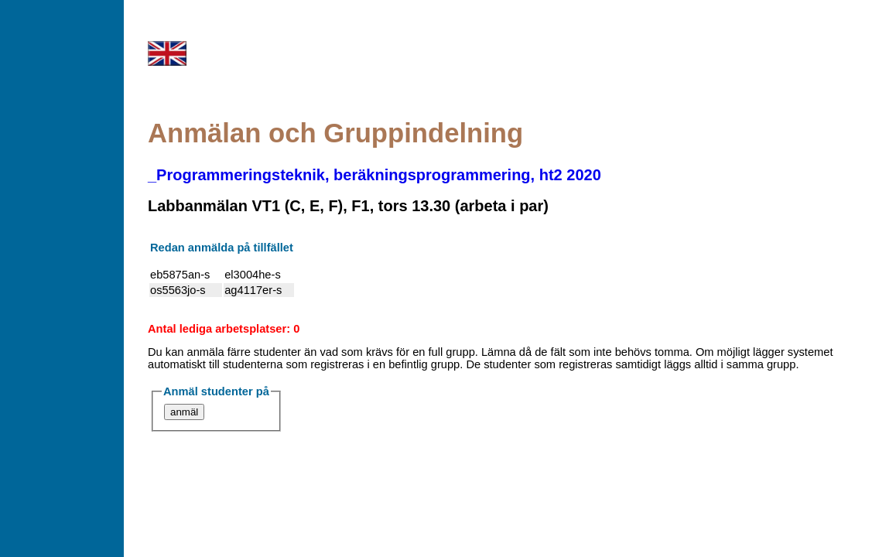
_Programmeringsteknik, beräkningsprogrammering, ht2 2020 (374, 174)
